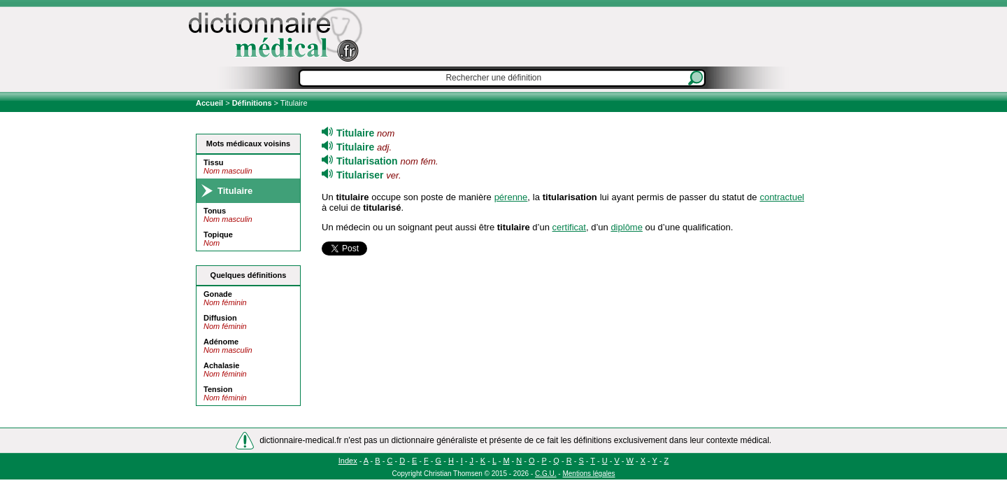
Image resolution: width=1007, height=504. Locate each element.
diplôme (626, 227)
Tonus (214, 210)
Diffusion (220, 318)
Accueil (210, 103)
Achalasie (221, 365)
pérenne (511, 197)
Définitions (252, 103)
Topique (218, 234)
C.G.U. (546, 473)
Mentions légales (588, 473)
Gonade (217, 294)
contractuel (781, 197)
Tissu (213, 162)
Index (347, 460)
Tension (217, 389)
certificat (569, 227)
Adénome (220, 341)
